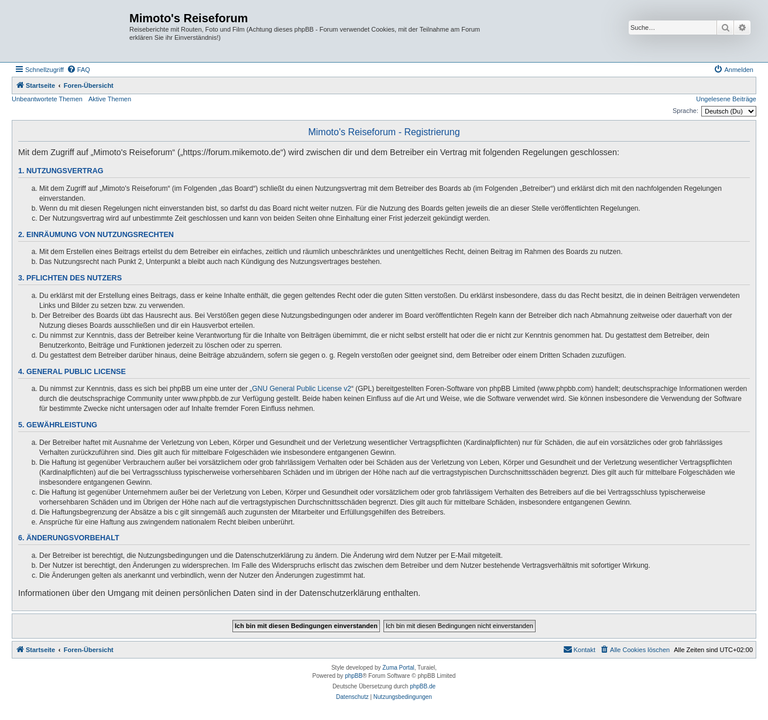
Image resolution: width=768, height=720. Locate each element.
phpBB (353, 676)
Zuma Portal (398, 667)
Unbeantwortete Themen (47, 98)
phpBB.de (423, 686)
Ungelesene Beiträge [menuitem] (726, 98)
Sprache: (685, 110)
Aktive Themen (109, 98)
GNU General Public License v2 (301, 389)
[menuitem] (78, 70)
